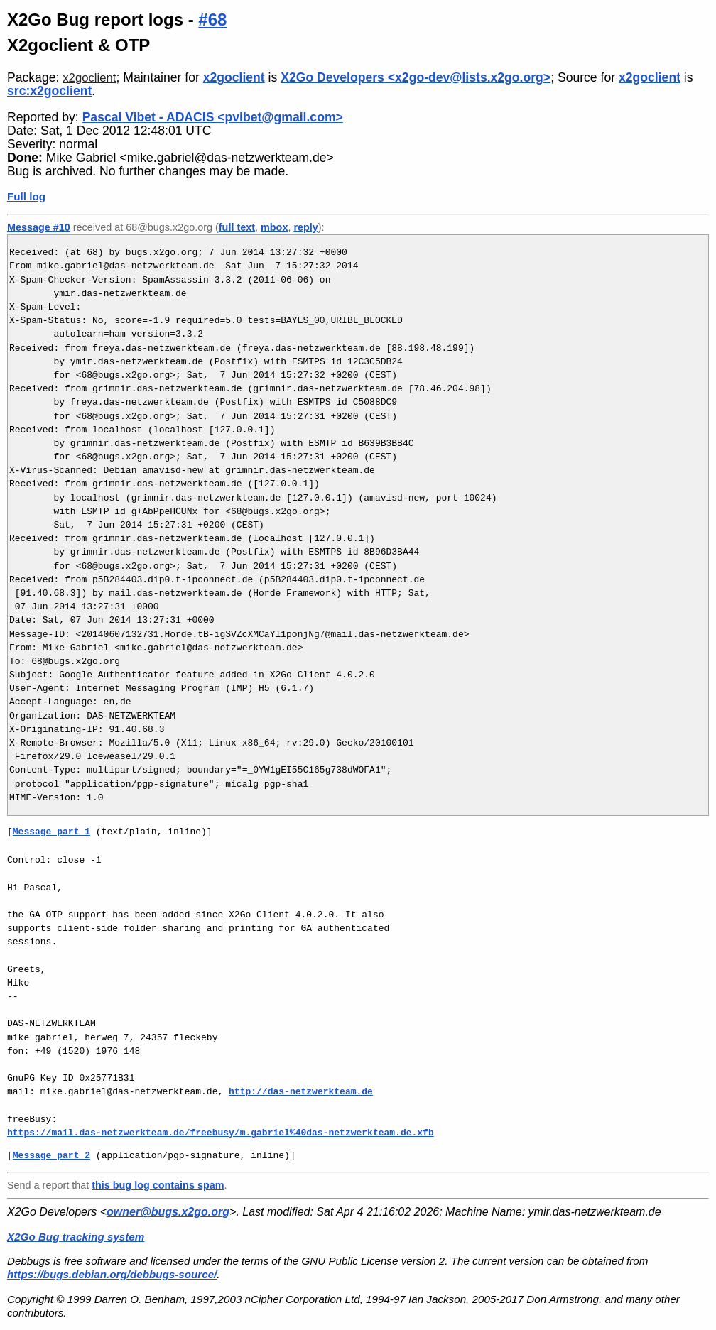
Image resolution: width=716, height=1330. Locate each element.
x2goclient (89, 78)
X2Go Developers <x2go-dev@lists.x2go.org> (415, 77)
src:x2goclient (49, 91)
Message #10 (38, 227)
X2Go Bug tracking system (75, 1237)
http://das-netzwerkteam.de (301, 1091)
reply (305, 227)
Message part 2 (51, 1155)
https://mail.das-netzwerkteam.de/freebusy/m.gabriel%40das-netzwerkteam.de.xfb (220, 1132)
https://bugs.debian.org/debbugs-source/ (112, 1274)
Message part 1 (51, 831)
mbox (274, 227)
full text (237, 227)
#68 (212, 19)
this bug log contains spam (158, 1185)
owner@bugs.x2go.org (168, 1212)
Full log (26, 196)
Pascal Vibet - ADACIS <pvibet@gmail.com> (212, 117)
